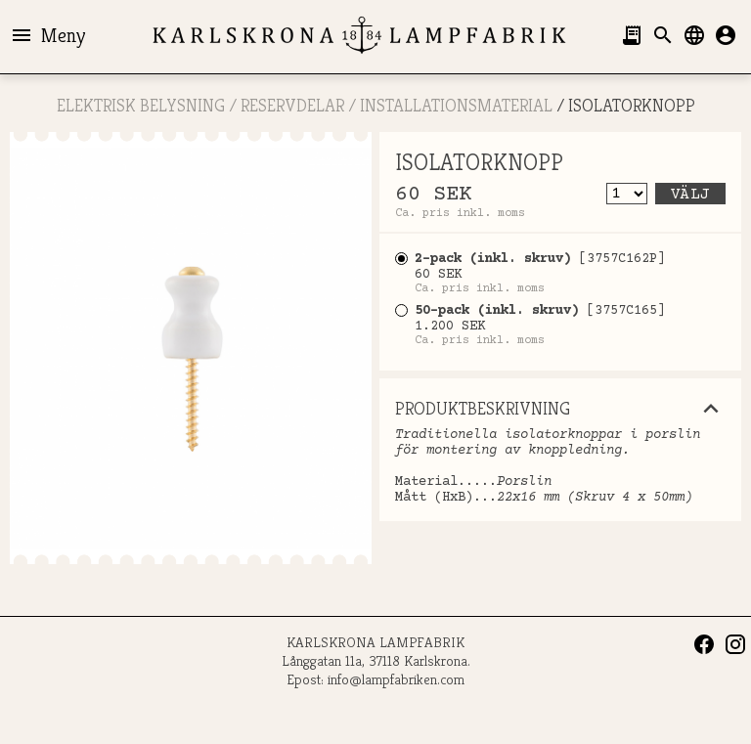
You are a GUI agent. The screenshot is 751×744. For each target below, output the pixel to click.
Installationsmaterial (456, 105)
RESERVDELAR (292, 105)
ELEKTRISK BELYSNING (141, 105)
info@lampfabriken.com (396, 679)
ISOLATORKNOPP (631, 105)
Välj (690, 194)
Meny (47, 35)
